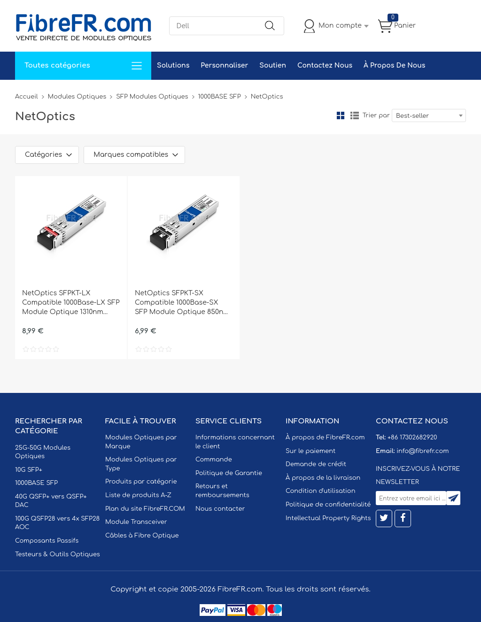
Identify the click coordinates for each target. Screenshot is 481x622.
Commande (213, 459)
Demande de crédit (316, 464)
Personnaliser (224, 65)
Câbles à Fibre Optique (142, 535)
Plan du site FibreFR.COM (145, 509)
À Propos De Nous (394, 65)
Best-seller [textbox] (412, 116)
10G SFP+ (28, 470)
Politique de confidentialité (328, 504)
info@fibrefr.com (422, 451)
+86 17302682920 (412, 437)
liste (354, 115)
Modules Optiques (77, 96)
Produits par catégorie (141, 481)
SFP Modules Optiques (152, 96)
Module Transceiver (136, 522)
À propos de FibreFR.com (325, 437)
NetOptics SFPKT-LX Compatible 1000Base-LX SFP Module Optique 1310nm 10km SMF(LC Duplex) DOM (71, 303)
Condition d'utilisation (320, 491)
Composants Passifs (46, 541)
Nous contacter (220, 509)
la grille (340, 115)
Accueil (26, 96)
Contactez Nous (324, 65)
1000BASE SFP (219, 96)
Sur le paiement (310, 451)
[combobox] (429, 115)
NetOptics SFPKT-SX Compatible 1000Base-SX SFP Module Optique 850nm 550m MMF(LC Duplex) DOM (182, 303)
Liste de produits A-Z (138, 495)
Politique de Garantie (228, 473)
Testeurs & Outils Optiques (57, 554)
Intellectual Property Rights (328, 518)
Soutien (272, 65)
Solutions (173, 65)
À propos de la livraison (323, 478)
